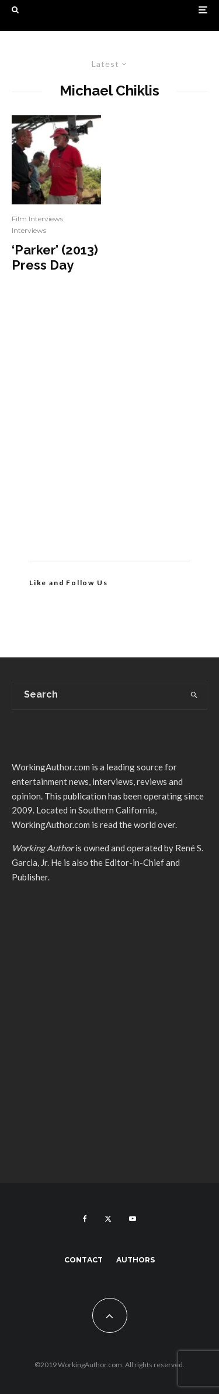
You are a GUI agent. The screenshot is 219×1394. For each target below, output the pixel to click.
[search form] (97, 695)
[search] (194, 695)
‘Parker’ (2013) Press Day (55, 257)
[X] (108, 1219)
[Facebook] (85, 1219)
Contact (83, 1259)
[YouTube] (132, 1219)
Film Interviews (37, 218)
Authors (135, 1259)
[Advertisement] (109, 434)
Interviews (29, 230)
